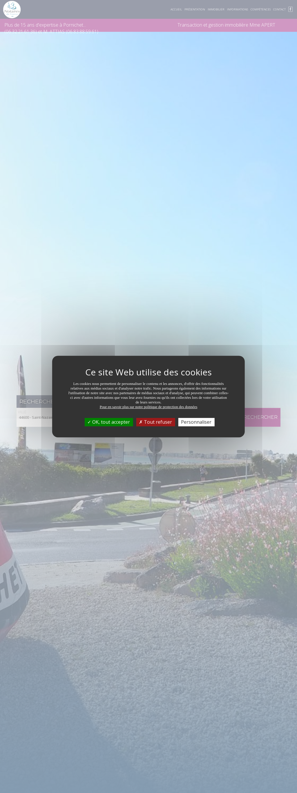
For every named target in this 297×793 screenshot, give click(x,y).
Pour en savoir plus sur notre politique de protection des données (149, 407)
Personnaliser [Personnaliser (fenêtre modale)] (196, 422)
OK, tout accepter (108, 422)
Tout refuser (155, 422)
